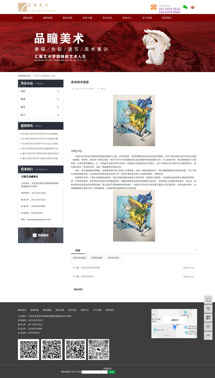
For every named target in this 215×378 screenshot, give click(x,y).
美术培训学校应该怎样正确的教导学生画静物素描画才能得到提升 (41, 148)
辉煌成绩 (67, 18)
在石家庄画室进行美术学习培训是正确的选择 (41, 138)
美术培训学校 (113, 258)
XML (79, 372)
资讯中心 (127, 18)
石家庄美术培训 (79, 258)
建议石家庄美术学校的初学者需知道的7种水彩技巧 (41, 153)
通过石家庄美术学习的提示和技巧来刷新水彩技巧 (41, 158)
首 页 (36, 76)
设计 (54, 76)
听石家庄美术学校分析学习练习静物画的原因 (41, 134)
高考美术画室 (97, 258)
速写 (23, 107)
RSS (73, 372)
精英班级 (48, 18)
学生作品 (107, 18)
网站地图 (65, 372)
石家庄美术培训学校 (90, 267)
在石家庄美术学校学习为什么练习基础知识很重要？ (41, 143)
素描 (23, 99)
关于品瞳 (147, 18)
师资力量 (87, 18)
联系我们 (167, 18)
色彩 (23, 91)
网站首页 (28, 18)
